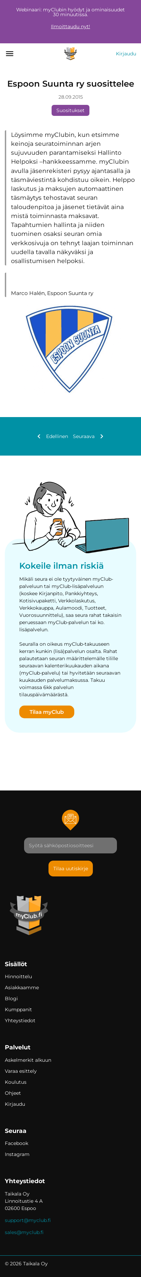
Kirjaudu (126, 54)
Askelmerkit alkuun (28, 1060)
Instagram (17, 1154)
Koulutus (15, 1082)
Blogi (11, 998)
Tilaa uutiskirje (70, 868)
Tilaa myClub (47, 712)
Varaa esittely (21, 1071)
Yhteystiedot (20, 1020)
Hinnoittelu (18, 976)
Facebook (16, 1143)
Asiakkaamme (22, 987)
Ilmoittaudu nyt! (70, 26)
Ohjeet (13, 1093)
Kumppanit (18, 1009)
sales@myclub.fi (24, 1232)
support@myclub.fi (28, 1220)
